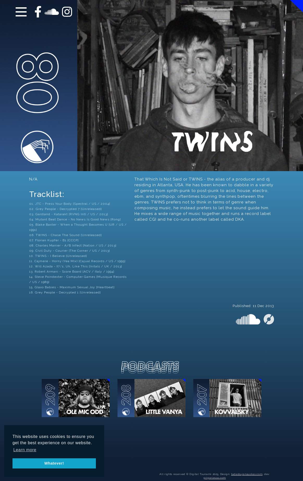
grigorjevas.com (214, 477)
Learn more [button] (24, 450)
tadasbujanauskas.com (246, 474)
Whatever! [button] (54, 463)
